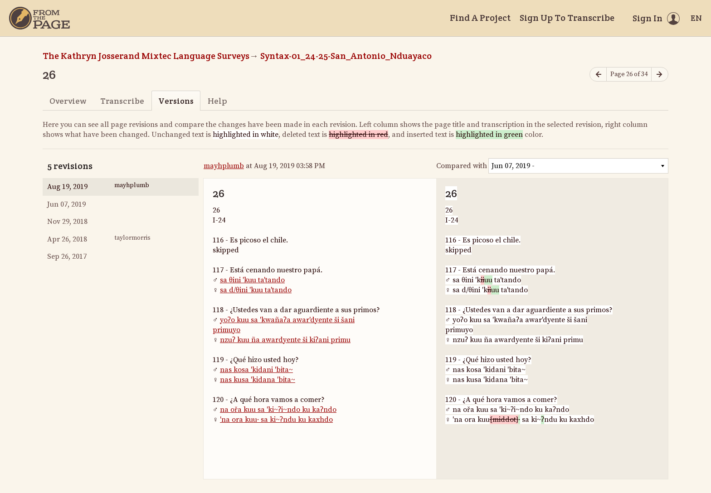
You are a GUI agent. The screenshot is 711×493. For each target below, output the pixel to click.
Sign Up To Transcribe (567, 18)
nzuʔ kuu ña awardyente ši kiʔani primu (285, 339)
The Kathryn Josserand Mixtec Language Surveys (146, 56)
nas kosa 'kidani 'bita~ (256, 369)
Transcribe (122, 101)
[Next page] (659, 74)
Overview (67, 101)
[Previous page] (598, 74)
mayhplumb (224, 165)
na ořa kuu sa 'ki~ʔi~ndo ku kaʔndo (278, 409)
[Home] (39, 18)
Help (217, 101)
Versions (176, 101)
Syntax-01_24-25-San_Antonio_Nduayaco (346, 56)
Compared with (461, 165)
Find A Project (480, 18)
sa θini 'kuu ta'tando (252, 280)
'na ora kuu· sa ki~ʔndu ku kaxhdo (276, 419)
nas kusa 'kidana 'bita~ (257, 379)
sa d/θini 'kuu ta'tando (256, 290)
